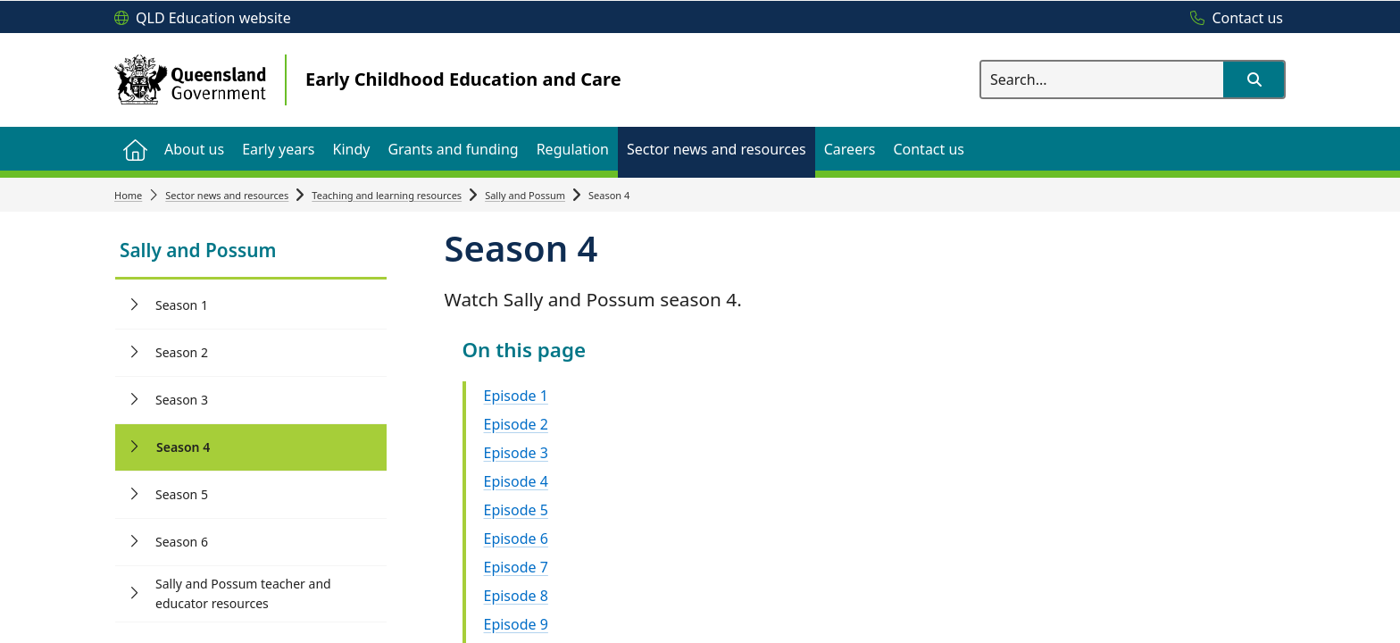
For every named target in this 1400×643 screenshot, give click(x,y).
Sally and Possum (525, 195)
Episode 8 (516, 595)
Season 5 (181, 494)
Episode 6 (516, 538)
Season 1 (181, 304)
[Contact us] (1232, 19)
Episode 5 (516, 510)
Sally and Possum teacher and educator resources (243, 593)
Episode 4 (516, 481)
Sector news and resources (226, 195)
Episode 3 (516, 453)
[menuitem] (134, 149)
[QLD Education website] (202, 19)
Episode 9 (516, 624)
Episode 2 (516, 424)
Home (128, 195)
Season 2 (181, 352)
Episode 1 (516, 395)
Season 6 (181, 541)
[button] (1253, 79)
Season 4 (183, 446)
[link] (251, 252)
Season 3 (181, 399)
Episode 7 (516, 567)
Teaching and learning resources (387, 195)
